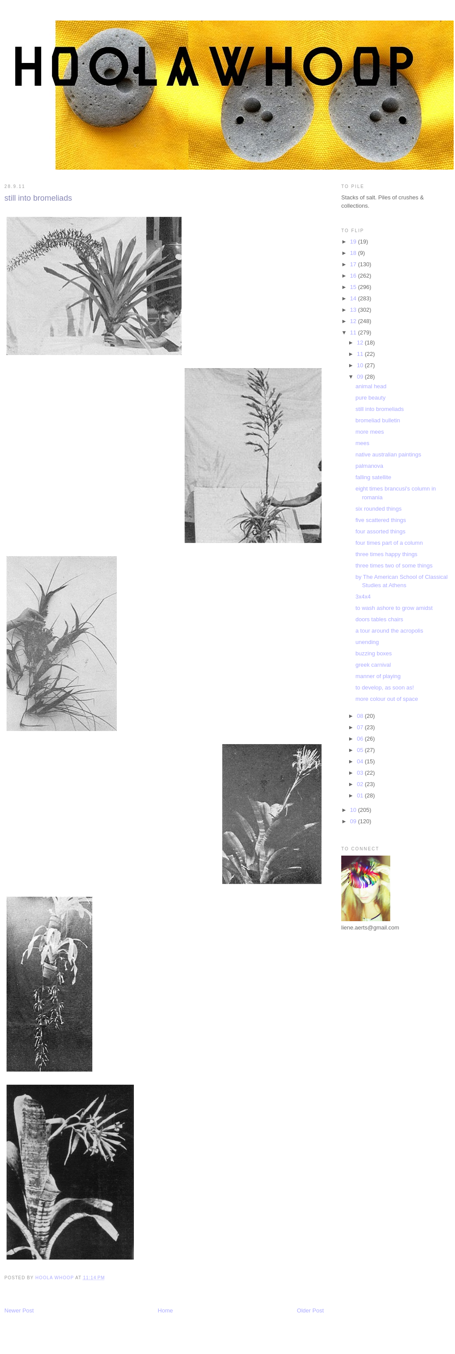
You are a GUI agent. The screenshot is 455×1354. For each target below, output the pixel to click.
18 (354, 253)
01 (361, 795)
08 (361, 716)
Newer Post (19, 1310)
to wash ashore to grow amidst (393, 608)
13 (354, 309)
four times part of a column (389, 543)
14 (354, 298)
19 (354, 241)
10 (361, 365)
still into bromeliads (379, 409)
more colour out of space (386, 699)
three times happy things (386, 554)
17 (354, 264)
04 (361, 761)
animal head (370, 386)
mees (362, 443)
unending (367, 642)
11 (354, 332)
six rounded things (378, 508)
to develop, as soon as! (384, 687)
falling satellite (373, 477)
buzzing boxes (373, 653)
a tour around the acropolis (389, 630)
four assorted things (380, 531)
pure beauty (370, 397)
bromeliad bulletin (377, 420)
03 (361, 772)
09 (361, 376)
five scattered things (380, 520)
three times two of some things (393, 565)
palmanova (369, 466)
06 (361, 738)
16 (354, 275)
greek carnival (373, 664)
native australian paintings (388, 454)
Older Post (310, 1310)
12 (354, 321)
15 (354, 287)
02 (361, 784)
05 (361, 750)
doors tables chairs (379, 619)
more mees (369, 431)
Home (165, 1310)
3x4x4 (363, 596)
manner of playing (377, 676)
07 (361, 727)
